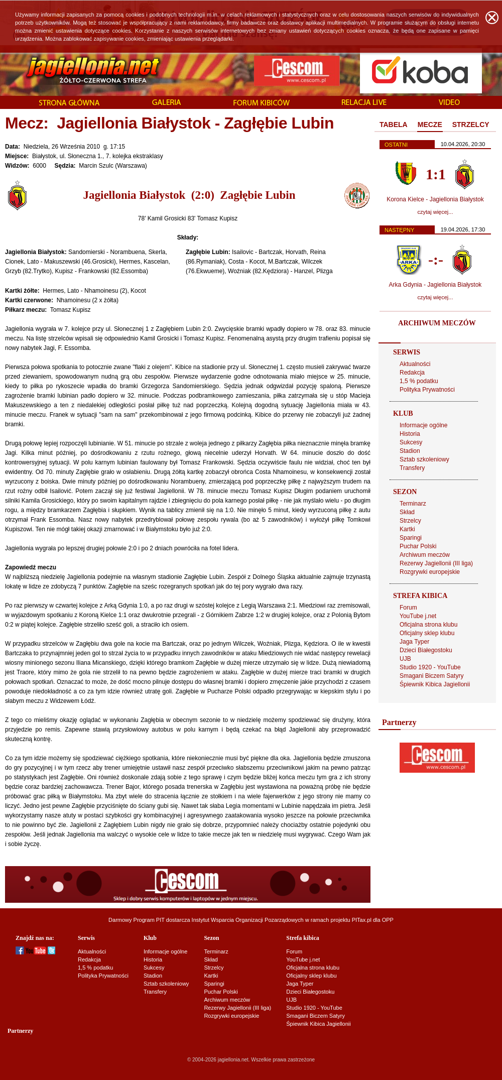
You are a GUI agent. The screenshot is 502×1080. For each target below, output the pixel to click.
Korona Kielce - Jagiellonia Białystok (435, 199)
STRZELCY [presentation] (470, 125)
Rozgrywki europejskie (430, 571)
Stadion (410, 450)
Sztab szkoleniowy (424, 459)
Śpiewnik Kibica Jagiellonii (435, 684)
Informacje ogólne (423, 425)
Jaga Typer (414, 641)
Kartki (407, 529)
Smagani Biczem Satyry (431, 675)
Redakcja (412, 372)
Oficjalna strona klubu (428, 624)
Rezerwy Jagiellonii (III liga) (436, 563)
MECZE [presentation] (430, 125)
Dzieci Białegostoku (426, 650)
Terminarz (413, 503)
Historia (410, 433)
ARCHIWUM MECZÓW (436, 323)
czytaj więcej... (435, 212)
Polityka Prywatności (427, 389)
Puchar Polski (418, 546)
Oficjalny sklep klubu (427, 633)
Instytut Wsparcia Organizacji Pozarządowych (248, 920)
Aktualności (415, 364)
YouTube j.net (418, 616)
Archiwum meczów (425, 554)
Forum (408, 607)
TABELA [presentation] (394, 125)
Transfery (412, 467)
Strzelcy (410, 520)
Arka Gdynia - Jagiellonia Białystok (435, 284)
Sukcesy (411, 442)
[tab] (393, 125)
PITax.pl (361, 920)
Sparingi (411, 537)
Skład (407, 512)
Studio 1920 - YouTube (430, 667)
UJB (405, 658)
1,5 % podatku (419, 381)
